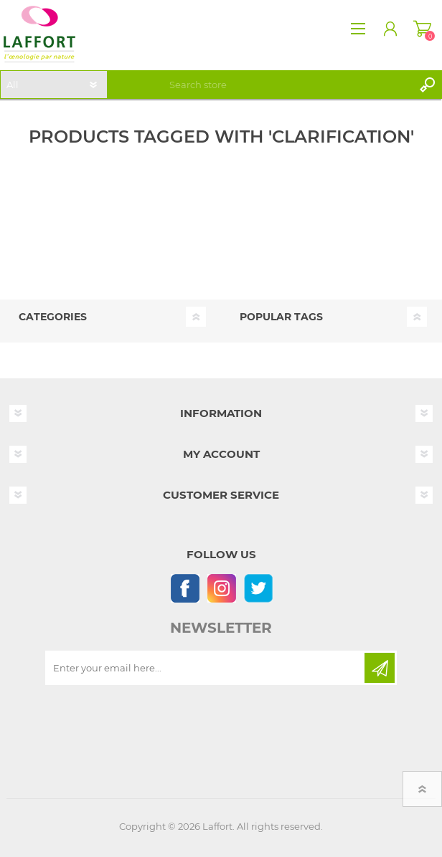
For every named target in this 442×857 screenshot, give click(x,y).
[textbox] (288, 84)
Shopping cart (422, 28)
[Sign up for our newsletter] (206, 668)
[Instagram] (221, 588)
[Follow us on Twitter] (258, 588)
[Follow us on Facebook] (185, 588)
